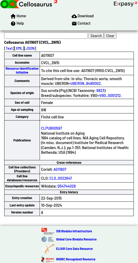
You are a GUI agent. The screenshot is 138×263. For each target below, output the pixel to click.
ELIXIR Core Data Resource (74, 248)
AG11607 (60, 169)
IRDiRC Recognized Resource (75, 259)
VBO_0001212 (110, 95)
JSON (30, 48)
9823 (100, 90)
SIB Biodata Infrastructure (74, 231)
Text (9, 48)
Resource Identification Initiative (22, 70)
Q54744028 (66, 185)
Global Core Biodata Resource (76, 239)
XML (19, 48)
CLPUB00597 (51, 127)
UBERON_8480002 (86, 83)
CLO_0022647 (61, 178)
